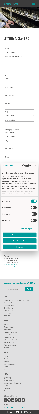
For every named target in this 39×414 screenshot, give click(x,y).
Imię (6, 140)
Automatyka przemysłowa (11, 345)
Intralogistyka (8, 335)
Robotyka (6, 348)
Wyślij (29, 289)
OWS (23, 408)
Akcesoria (7, 316)
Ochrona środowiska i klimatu (12, 383)
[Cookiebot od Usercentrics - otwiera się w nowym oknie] (23, 165)
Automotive (7, 330)
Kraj (7, 112)
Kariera (6, 386)
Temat (8, 48)
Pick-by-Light (7, 313)
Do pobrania (7, 359)
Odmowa (19, 247)
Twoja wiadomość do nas (13, 56)
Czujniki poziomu (9, 305)
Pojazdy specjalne (9, 342)
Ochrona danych (15, 408)
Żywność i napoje (9, 327)
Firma (7, 79)
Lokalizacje (7, 388)
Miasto (7, 103)
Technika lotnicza (9, 337)
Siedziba (6, 408)
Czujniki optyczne (9, 308)
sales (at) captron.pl (10, 265)
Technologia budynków (10, 332)
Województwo (10, 120)
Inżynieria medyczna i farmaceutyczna (15, 340)
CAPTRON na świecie (10, 364)
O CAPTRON (7, 378)
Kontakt (6, 356)
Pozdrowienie (10, 132)
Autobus (6, 324)
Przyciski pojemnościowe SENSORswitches (16, 300)
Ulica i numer (9, 87)
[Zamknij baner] (36, 165)
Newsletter (7, 361)
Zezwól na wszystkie (19, 235)
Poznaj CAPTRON (9, 380)
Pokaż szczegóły (26, 229)
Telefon (7, 157)
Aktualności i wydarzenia (11, 391)
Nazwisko (9, 149)
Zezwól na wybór (19, 241)
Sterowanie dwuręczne (10, 303)
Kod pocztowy (10, 95)
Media (6, 367)
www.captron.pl (9, 267)
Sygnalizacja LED (9, 311)
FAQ (5, 369)
